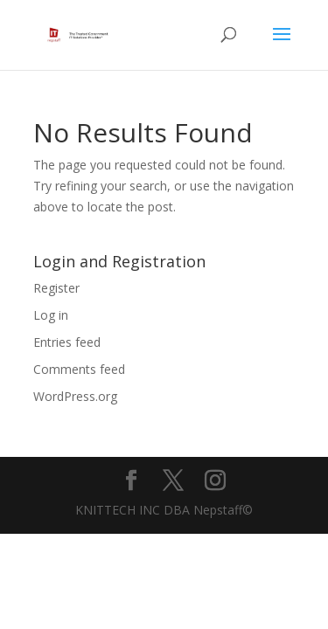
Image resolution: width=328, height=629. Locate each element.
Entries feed (67, 342)
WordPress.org (75, 396)
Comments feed (79, 369)
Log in (50, 315)
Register (56, 288)
